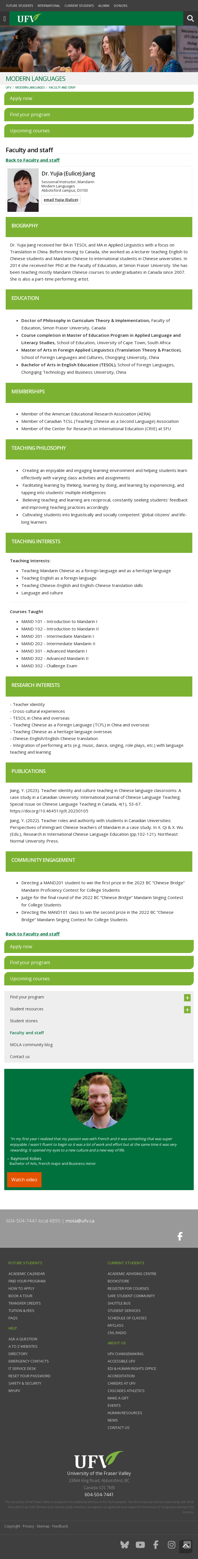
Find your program (27, 997)
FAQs (13, 1317)
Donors (120, 6)
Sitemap (43, 1526)
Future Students (19, 6)
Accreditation (121, 1375)
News (113, 1420)
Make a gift (118, 1398)
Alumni (103, 6)
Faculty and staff (62, 87)
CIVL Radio (117, 1332)
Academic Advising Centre (132, 1273)
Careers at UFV (122, 1383)
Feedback (60, 1526)
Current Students (79, 6)
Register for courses (128, 1288)
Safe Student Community (131, 1295)
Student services (124, 1310)
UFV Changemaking (125, 1353)
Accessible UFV (121, 1361)
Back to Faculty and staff (33, 160)
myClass (116, 1325)
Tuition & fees (21, 1310)
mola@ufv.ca (80, 1220)
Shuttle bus (119, 1303)
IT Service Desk (22, 1368)
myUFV (14, 1390)
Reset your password (30, 1375)
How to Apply (21, 1288)
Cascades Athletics (126, 1390)
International (48, 6)
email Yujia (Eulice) (61, 199)
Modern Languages (30, 87)
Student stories (24, 1020)
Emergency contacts (29, 1361)
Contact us (20, 1056)
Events (114, 1405)
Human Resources (125, 1412)
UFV (8, 87)
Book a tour (20, 1295)
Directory (18, 1353)
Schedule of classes (127, 1317)
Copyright (12, 1526)
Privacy (28, 1526)
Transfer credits (25, 1303)
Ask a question (23, 1338)
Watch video (24, 1179)
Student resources (26, 1009)
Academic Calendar (27, 1273)
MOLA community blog (31, 1044)
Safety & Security (25, 1383)
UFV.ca (51, 18)
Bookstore (118, 1281)
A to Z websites (23, 1346)
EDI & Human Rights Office (132, 1368)
